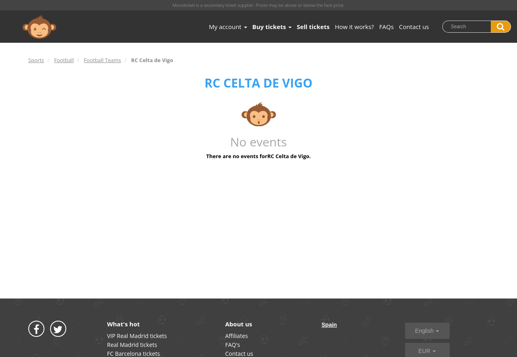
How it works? (354, 27)
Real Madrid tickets (132, 345)
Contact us (414, 27)
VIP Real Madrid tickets (137, 336)
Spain (329, 325)
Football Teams (102, 60)
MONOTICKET (39, 27)
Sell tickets (313, 27)
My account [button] (228, 27)
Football (64, 60)
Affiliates (236, 336)
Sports (36, 60)
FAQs (386, 27)
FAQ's (232, 345)
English (427, 331)
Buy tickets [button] (272, 27)
